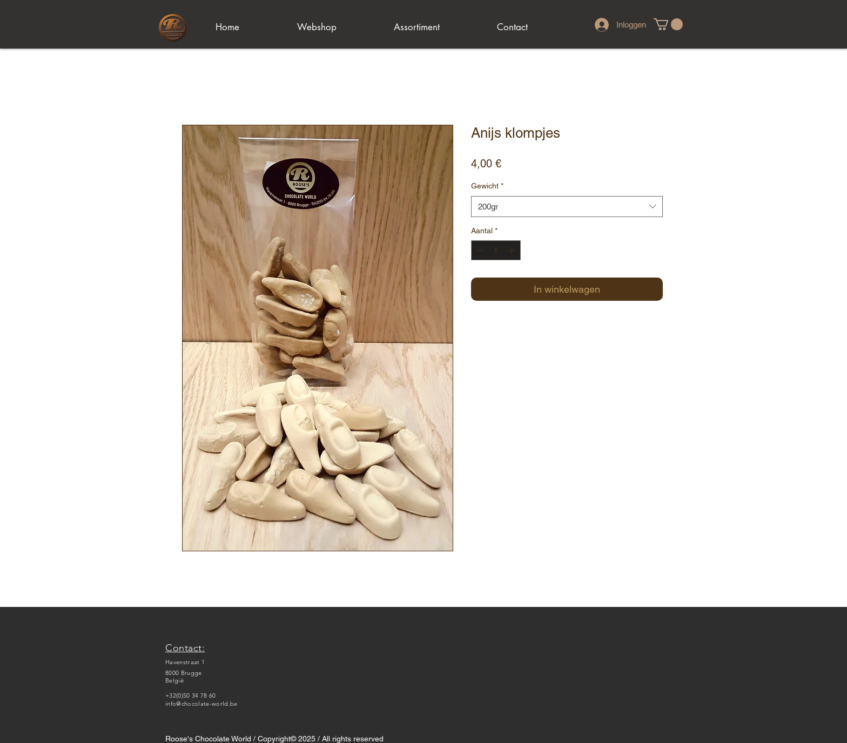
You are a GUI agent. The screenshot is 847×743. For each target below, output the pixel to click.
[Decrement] (479, 250)
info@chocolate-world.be (201, 703)
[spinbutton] (496, 250)
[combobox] (567, 206)
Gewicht (487, 185)
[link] (668, 24)
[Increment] (512, 250)
